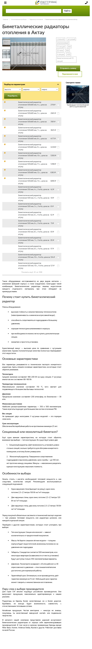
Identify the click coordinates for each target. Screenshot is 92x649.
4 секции (60, 54)
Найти (67, 10)
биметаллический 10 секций (65, 59)
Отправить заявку (68, 68)
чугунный (71, 39)
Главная (5, 19)
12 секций (61, 47)
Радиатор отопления (36, 19)
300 (67, 50)
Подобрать (12, 96)
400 (68, 54)
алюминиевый (63, 43)
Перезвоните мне (70, 74)
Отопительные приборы (19, 19)
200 (69, 47)
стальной (60, 39)
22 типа (60, 50)
